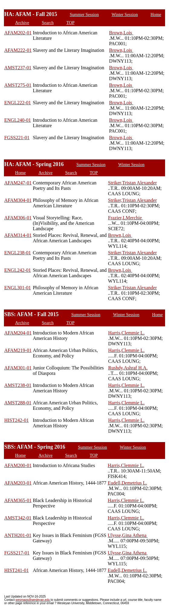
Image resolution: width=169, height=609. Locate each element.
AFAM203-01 (17, 482)
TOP (71, 22)
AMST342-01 (17, 517)
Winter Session (125, 14)
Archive (22, 22)
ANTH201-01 (17, 535)
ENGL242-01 (17, 270)
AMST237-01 (17, 67)
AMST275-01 (17, 85)
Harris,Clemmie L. (126, 332)
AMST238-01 (17, 385)
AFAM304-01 (17, 200)
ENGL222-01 (17, 102)
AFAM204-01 (17, 332)
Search (48, 22)
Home (156, 14)
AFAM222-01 (17, 50)
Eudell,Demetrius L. (127, 482)
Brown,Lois (121, 32)
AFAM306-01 (17, 217)
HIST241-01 (16, 570)
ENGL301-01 (17, 287)
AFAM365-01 (17, 500)
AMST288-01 (17, 402)
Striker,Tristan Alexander (132, 182)
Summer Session (84, 14)
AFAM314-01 (17, 235)
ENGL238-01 (17, 252)
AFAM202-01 (17, 32)
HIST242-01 (16, 420)
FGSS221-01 (17, 137)
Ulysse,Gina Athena (128, 535)
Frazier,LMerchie (125, 217)
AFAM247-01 (17, 182)
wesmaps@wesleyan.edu (32, 599)
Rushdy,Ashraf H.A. (128, 367)
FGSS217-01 (17, 552)
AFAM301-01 (17, 367)
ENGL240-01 (17, 120)
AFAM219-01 (17, 350)
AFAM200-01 (17, 465)
